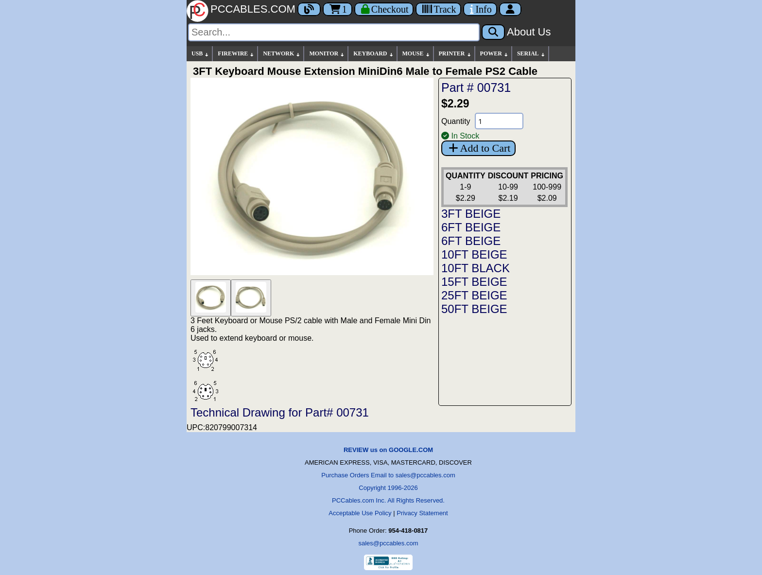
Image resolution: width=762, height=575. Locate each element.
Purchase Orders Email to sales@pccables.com (388, 475)
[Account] (510, 9)
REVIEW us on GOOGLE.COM (388, 449)
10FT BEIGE (474, 254)
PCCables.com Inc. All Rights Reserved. (388, 500)
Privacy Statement (422, 513)
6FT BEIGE (471, 227)
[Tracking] (438, 9)
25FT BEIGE (474, 295)
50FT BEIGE (474, 308)
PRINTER (455, 53)
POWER (494, 53)
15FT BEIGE (474, 281)
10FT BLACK (475, 268)
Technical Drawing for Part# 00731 (279, 412)
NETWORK (282, 53)
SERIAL (531, 53)
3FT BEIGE (471, 213)
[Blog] (309, 9)
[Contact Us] (480, 9)
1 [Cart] (337, 9)
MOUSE (416, 53)
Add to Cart (478, 148)
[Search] (334, 32)
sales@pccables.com (388, 543)
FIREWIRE (236, 53)
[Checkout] (384, 9)
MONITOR (327, 53)
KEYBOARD (373, 53)
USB (200, 53)
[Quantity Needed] (499, 121)
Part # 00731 (476, 87)
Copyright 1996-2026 (388, 487)
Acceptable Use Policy (360, 513)
